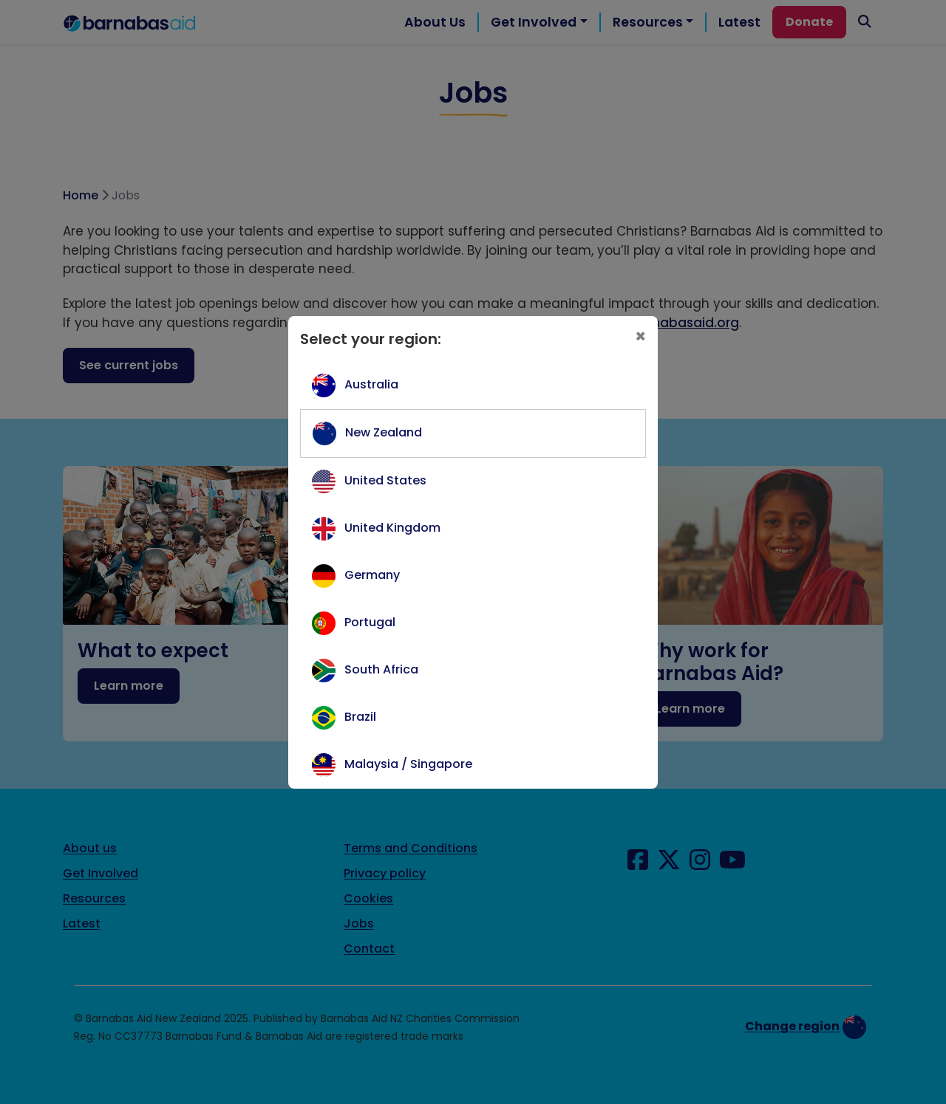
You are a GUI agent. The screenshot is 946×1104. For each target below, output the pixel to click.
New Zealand (383, 432)
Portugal (369, 622)
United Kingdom (392, 527)
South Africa (381, 669)
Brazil (360, 716)
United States (385, 480)
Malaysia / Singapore (408, 763)
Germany (372, 574)
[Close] (640, 336)
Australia (371, 384)
